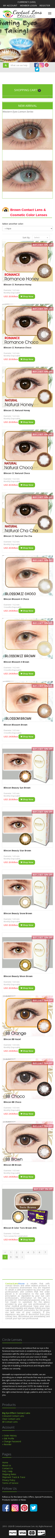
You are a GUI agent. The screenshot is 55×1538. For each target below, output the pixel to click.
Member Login (28, 5)
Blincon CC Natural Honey (17, 410)
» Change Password (11, 1441)
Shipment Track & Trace (13, 1477)
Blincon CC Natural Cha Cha (18, 536)
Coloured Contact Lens (13, 1416)
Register (44, 5)
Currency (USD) (26, 1)
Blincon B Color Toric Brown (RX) (20, 1227)
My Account (10, 5)
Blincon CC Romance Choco (17, 347)
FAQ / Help (7, 1471)
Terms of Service (10, 1483)
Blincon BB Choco (12, 1102)
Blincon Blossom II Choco (16, 599)
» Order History (9, 1435)
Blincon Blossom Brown (15, 724)
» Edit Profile (8, 1438)
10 (16, 1257)
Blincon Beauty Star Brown (17, 850)
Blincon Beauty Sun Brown (17, 787)
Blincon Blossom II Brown (16, 661)
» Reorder (6, 1444)
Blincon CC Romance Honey (18, 284)
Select (41, 237)
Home (5, 1462)
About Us (6, 1465)
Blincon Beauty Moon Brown (18, 976)
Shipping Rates (9, 1474)
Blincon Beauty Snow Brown (18, 913)
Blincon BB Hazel (12, 1039)
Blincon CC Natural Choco (17, 473)
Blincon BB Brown (12, 1164)
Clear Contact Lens (11, 1418)
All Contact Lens (10, 1421)
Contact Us (7, 1468)
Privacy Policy (8, 1480)
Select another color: (13, 223)
